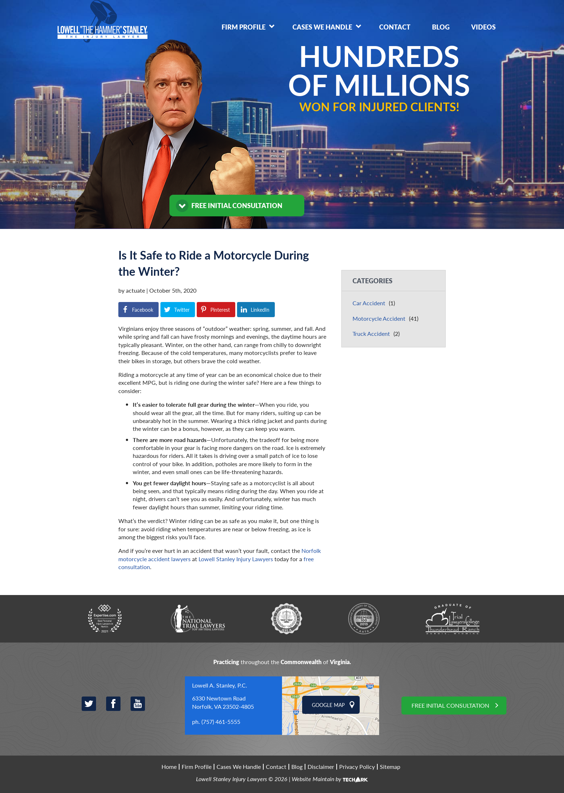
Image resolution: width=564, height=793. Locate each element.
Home (169, 767)
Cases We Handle (322, 26)
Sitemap (390, 767)
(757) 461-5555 (220, 721)
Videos (483, 26)
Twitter (89, 704)
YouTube (138, 704)
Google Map (328, 704)
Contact (394, 26)
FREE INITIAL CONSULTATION (236, 205)
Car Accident (368, 303)
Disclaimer (321, 767)
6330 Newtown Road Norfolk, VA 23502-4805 (223, 702)
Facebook (113, 704)
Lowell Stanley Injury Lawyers (236, 559)
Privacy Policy (357, 767)
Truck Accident (371, 333)
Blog (441, 26)
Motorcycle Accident (378, 318)
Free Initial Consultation (450, 705)
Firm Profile (243, 26)
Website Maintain (313, 779)
